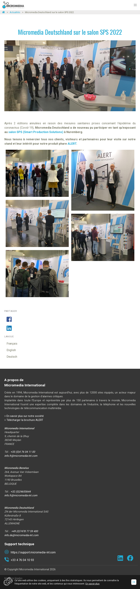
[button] (135, 5)
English (11, 350)
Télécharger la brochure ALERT (25, 420)
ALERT (72, 143)
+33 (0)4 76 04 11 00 (23, 451)
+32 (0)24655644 (21, 491)
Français (12, 343)
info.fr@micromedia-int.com (20, 455)
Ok (133, 582)
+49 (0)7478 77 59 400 (25, 531)
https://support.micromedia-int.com (30, 552)
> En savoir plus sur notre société (24, 416)
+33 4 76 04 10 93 (19, 560)
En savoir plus (92, 583)
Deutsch (12, 356)
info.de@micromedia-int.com (21, 535)
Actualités (15, 12)
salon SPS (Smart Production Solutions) (35, 132)
